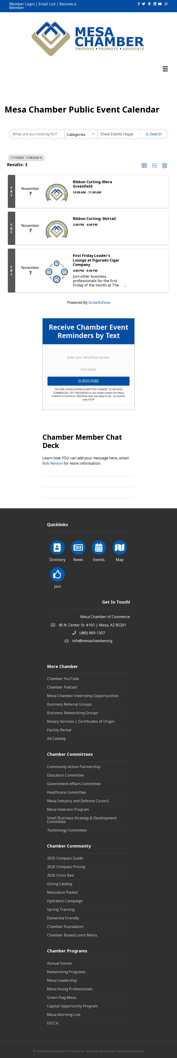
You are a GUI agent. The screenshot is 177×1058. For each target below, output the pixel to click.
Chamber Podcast (62, 687)
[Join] (57, 577)
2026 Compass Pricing (66, 866)
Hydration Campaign (65, 900)
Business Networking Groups (72, 712)
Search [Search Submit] (154, 134)
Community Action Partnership (73, 766)
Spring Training (60, 909)
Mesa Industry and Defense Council (78, 800)
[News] (78, 550)
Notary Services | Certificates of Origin (80, 721)
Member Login (22, 3)
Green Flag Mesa (61, 997)
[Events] (99, 550)
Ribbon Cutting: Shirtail (94, 218)
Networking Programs (66, 971)
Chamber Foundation (65, 926)
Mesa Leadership (62, 980)
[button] (144, 165)
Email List (47, 3)
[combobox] (81, 134)
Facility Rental (59, 729)
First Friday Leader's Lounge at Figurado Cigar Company (96, 260)
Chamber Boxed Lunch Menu (72, 935)
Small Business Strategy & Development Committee (82, 819)
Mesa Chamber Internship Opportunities (82, 695)
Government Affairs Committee (74, 783)
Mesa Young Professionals (70, 988)
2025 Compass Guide (65, 858)
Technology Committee (67, 830)
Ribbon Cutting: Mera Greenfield (92, 184)
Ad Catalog (56, 738)
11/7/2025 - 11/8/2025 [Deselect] (26, 158)
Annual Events (59, 963)
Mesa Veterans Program (68, 809)
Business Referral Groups (69, 704)
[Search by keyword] (37, 134)
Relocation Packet (62, 892)
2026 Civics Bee (60, 875)
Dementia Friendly (63, 918)
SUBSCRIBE (88, 381)
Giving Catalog (59, 883)
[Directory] (57, 550)
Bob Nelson (52, 463)
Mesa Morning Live (63, 1014)
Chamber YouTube (63, 678)
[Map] (119, 550)
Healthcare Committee (66, 792)
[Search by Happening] (118, 134)
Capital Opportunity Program (72, 1006)
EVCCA (52, 1023)
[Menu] (165, 69)
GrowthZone (99, 302)
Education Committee (65, 775)
